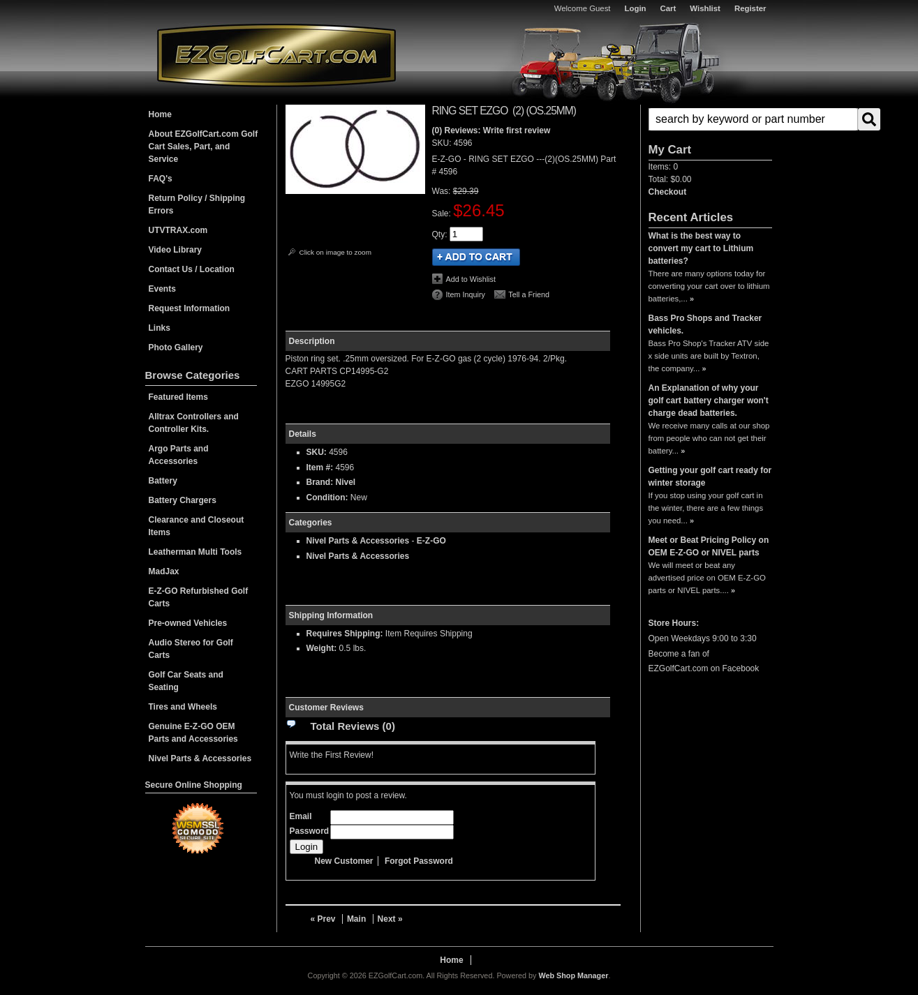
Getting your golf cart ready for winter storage (710, 476)
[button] (710, 119)
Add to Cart (476, 257)
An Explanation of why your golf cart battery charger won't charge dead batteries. (709, 400)
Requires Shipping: (344, 633)
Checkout (668, 192)
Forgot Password (419, 861)
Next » (390, 919)
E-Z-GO (431, 541)
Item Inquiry (465, 294)
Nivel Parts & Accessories (358, 541)
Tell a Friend (528, 294)
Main (356, 919)
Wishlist (705, 8)
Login (635, 8)
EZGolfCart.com (276, 55)
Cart (668, 8)
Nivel (346, 482)
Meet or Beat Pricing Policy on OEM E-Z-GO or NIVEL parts (709, 546)
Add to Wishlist (471, 279)
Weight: (321, 648)
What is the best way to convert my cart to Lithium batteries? (701, 248)
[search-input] (753, 119)
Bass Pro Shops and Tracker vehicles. (705, 324)
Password (310, 831)
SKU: (443, 143)
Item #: (321, 467)
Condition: (327, 497)
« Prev (323, 919)
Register (750, 8)
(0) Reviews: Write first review (491, 130)
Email (301, 816)
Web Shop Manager (573, 975)
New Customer (344, 861)
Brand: (320, 482)
